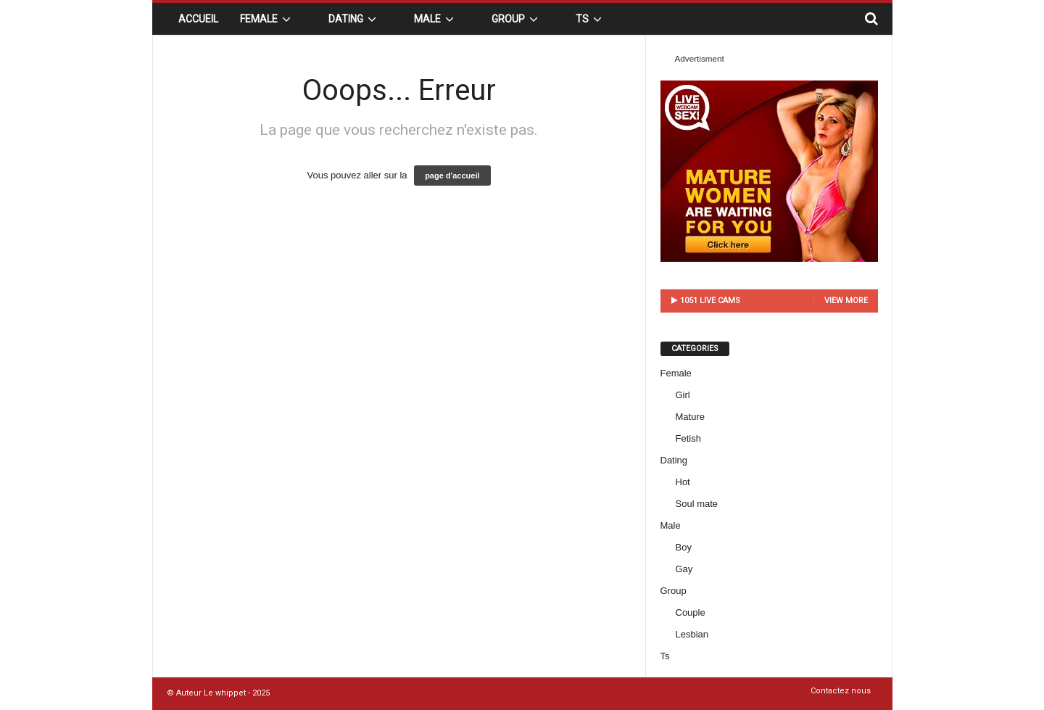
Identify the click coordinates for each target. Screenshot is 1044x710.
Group (517, 19)
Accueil (198, 19)
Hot (683, 481)
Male (436, 19)
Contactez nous (841, 690)
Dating (354, 19)
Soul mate (697, 503)
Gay (684, 569)
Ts (591, 19)
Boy (684, 547)
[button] (871, 19)
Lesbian (692, 634)
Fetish (688, 438)
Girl (683, 394)
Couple (690, 612)
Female (267, 19)
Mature (690, 416)
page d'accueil (452, 175)
